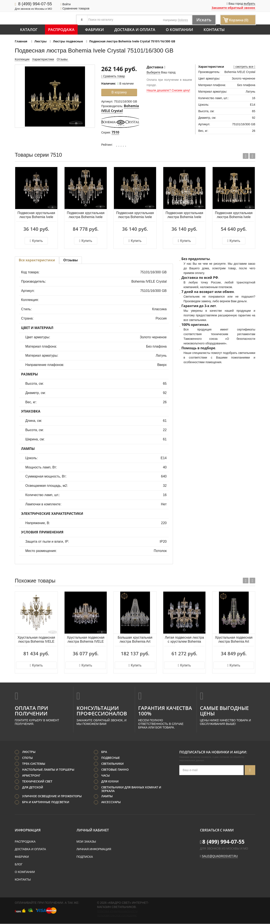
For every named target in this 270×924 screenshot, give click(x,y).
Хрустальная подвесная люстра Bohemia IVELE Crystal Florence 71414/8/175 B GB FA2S (36, 640)
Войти (66, 4)
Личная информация (94, 849)
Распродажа (61, 29)
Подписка (85, 857)
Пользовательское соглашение (117, 916)
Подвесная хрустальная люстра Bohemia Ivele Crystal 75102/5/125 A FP (184, 215)
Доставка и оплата (134, 29)
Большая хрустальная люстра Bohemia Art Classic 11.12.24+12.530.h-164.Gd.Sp (135, 640)
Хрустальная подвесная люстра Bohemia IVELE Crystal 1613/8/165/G (85, 640)
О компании (179, 29)
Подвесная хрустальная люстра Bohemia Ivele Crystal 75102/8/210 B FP (85, 215)
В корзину (119, 92)
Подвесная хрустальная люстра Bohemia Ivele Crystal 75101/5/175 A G (233, 215)
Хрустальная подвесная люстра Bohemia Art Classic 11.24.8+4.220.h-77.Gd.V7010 (233, 640)
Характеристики (43, 59)
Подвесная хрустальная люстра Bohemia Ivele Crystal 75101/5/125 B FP (36, 215)
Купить (36, 241)
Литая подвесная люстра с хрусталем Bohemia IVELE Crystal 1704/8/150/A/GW (184, 640)
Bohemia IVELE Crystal (120, 108)
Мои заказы (86, 841)
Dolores (183, 20)
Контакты (214, 29)
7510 (115, 132)
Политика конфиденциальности (117, 911)
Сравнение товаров (75, 8)
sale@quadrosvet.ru (220, 856)
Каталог (29, 29)
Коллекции (22, 59)
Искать (203, 20)
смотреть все (244, 66)
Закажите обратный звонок (233, 8)
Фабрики (94, 29)
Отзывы (62, 59)
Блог (19, 864)
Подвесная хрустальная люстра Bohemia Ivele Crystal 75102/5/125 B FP (135, 215)
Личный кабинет (93, 830)
